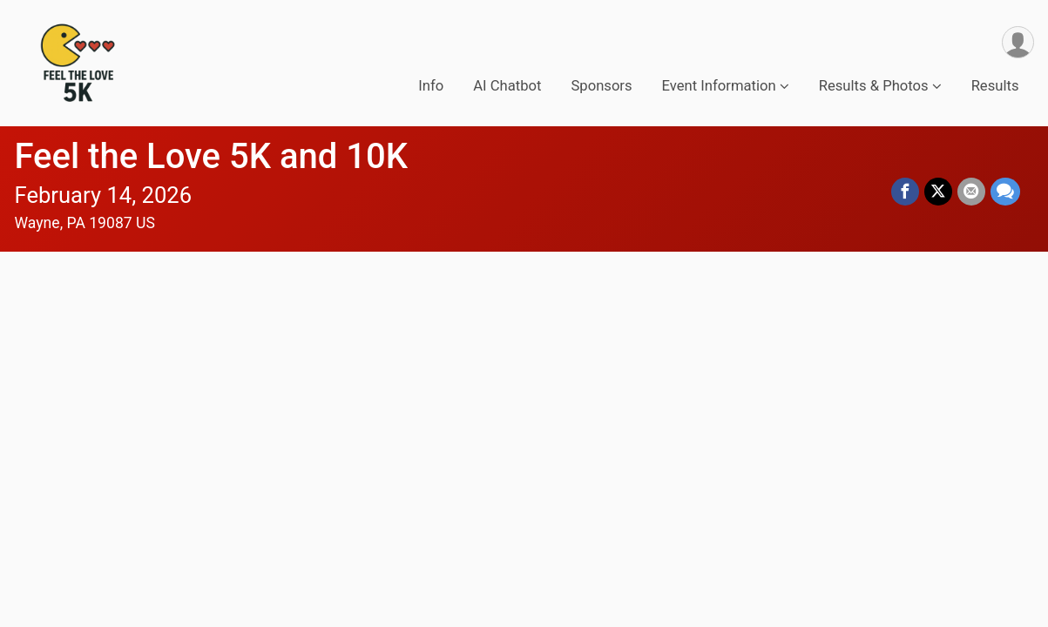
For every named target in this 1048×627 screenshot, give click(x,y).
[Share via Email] (971, 192)
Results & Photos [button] (874, 86)
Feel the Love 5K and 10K (211, 156)
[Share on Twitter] (938, 192)
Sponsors (601, 86)
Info (430, 86)
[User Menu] (1018, 42)
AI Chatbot (507, 86)
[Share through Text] (1005, 192)
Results (995, 86)
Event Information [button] (719, 86)
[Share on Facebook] (905, 192)
